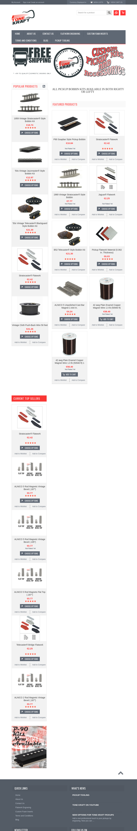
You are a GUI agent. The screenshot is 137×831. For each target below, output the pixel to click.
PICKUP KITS (18, 91)
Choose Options (31, 167)
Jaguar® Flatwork (106, 194)
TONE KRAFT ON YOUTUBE (85, 805)
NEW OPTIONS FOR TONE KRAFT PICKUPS (93, 815)
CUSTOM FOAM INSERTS (24, 114)
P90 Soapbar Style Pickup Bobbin (69, 139)
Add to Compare (39, 378)
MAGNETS (16, 101)
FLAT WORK (17, 98)
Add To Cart (108, 319)
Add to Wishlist (20, 378)
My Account (16, 2)
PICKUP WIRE (18, 103)
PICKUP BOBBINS (20, 93)
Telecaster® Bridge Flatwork (29, 645)
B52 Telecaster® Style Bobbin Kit (69, 250)
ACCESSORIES (19, 111)
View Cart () (116, 2)
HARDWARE (17, 106)
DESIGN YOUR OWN (21, 96)
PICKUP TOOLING (20, 109)
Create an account (37, 2)
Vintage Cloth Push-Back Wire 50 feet (30, 360)
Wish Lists (98, 2)
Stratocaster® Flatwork (30, 311)
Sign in (25, 2)
